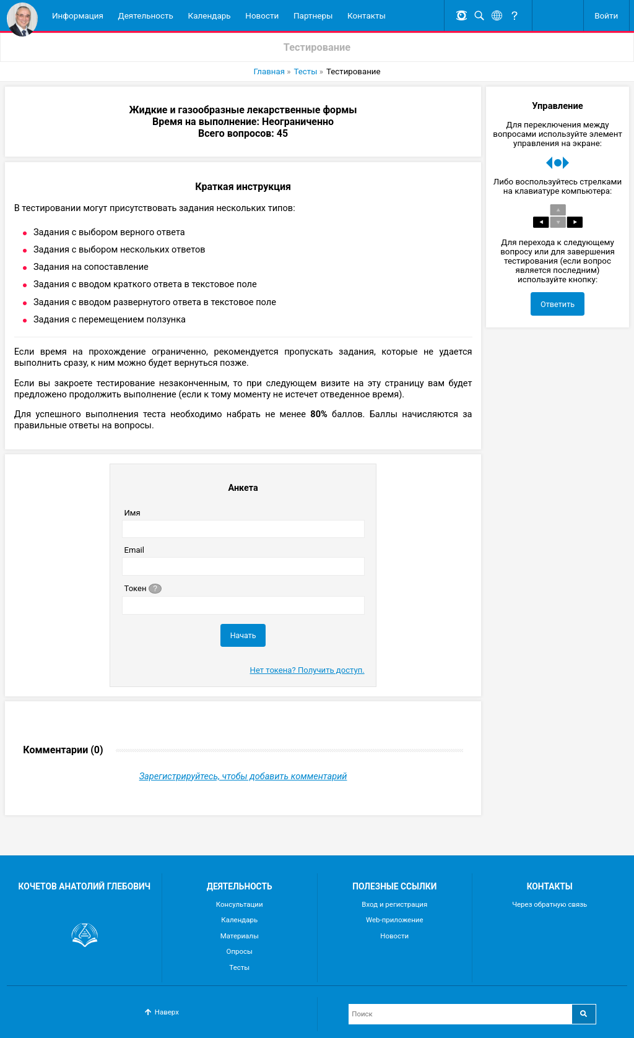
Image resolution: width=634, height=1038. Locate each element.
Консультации (239, 904)
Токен (143, 588)
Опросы (240, 951)
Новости (262, 15)
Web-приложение (394, 919)
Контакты (366, 15)
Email (134, 550)
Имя (132, 513)
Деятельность (145, 15)
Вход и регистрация (394, 904)
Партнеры (313, 15)
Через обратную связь (549, 904)
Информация (77, 15)
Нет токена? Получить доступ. (307, 670)
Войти (606, 15)
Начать (243, 636)
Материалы (239, 936)
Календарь (209, 15)
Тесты (305, 72)
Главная (268, 72)
